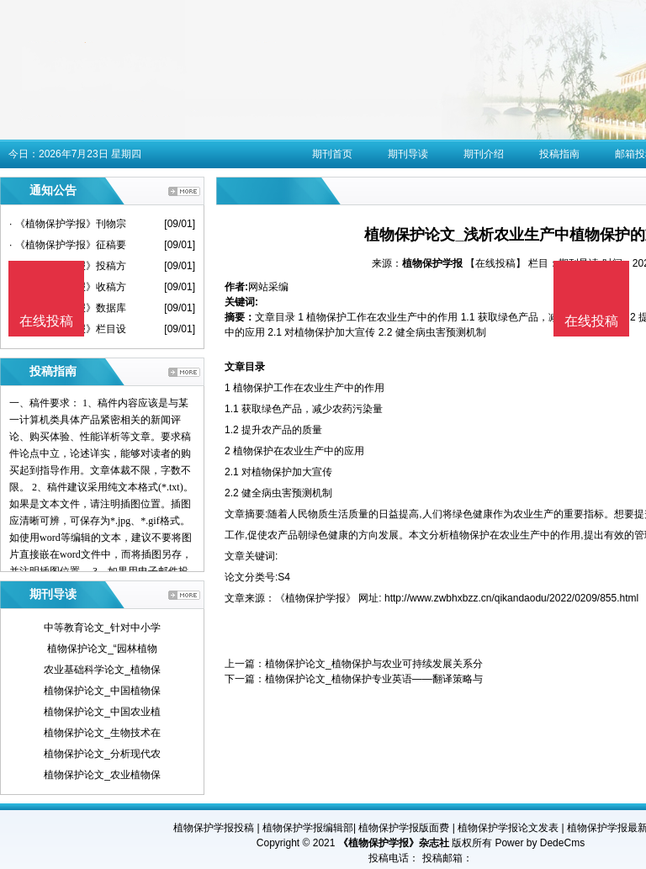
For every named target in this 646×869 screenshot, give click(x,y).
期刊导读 (408, 154)
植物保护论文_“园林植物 (102, 648)
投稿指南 (559, 154)
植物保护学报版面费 (403, 828)
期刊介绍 (483, 154)
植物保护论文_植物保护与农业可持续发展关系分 (374, 664)
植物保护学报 (432, 263)
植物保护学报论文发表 (508, 828)
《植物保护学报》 (315, 598)
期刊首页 (332, 154)
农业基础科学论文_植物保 (102, 670)
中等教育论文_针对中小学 (102, 627)
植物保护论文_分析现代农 (102, 754)
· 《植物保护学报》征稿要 (67, 245)
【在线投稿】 (495, 263)
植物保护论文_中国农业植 (102, 712)
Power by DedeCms (540, 843)
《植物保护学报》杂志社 (393, 843)
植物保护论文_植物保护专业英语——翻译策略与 (374, 679)
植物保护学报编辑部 (307, 828)
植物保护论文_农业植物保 (102, 775)
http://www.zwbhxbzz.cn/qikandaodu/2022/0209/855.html (511, 598)
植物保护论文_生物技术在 (102, 733)
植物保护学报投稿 (213, 828)
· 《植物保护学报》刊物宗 (67, 224)
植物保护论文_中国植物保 (102, 691)
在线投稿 (591, 321)
